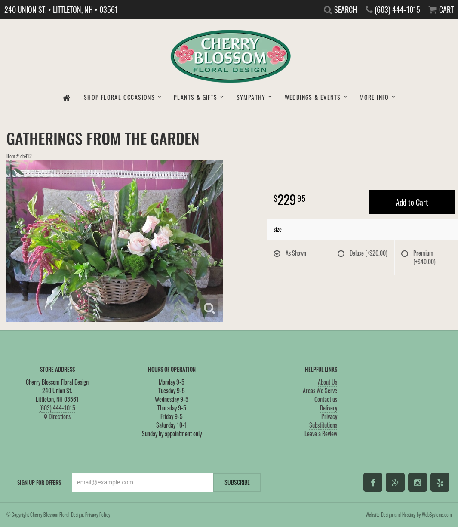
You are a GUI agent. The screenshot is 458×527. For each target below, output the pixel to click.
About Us (327, 381)
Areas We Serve (320, 390)
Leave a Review (320, 433)
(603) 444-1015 (57, 407)
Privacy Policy (97, 514)
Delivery (328, 407)
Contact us (325, 399)
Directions (57, 416)
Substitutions (323, 424)
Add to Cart (412, 202)
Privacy (329, 416)
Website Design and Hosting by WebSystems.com (409, 514)
